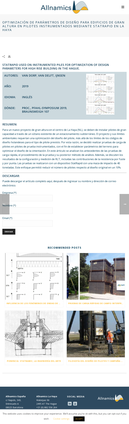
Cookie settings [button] (61, 418)
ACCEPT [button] (79, 418)
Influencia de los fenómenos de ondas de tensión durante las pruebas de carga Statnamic (34, 303)
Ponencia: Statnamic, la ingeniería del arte (34, 361)
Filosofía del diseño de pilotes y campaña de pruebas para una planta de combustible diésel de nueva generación (96, 361)
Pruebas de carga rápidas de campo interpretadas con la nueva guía (96, 303)
